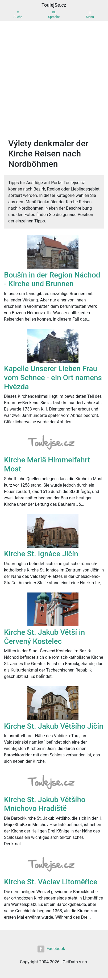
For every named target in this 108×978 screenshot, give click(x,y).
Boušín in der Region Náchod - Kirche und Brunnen (52, 279)
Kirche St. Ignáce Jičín (41, 553)
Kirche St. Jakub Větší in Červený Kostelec (44, 637)
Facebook (51, 949)
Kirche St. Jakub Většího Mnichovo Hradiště (44, 804)
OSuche (18, 14)
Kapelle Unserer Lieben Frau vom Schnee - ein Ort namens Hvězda (53, 377)
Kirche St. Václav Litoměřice (50, 881)
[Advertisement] (54, 78)
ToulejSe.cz (53, 5)
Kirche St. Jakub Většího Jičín (53, 726)
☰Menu (90, 14)
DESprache (54, 14)
